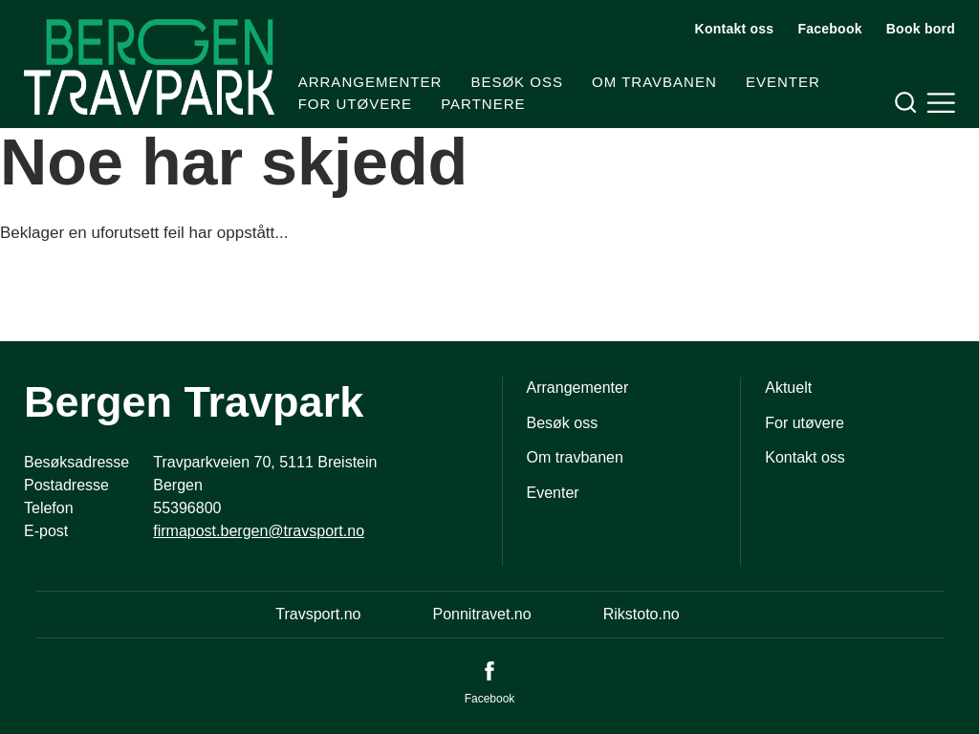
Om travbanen (654, 82)
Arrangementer (370, 82)
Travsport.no (317, 614)
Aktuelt (788, 387)
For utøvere (355, 104)
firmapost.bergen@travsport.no (258, 531)
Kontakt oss (734, 28)
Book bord (920, 28)
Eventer (783, 82)
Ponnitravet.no (481, 614)
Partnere (483, 104)
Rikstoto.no (641, 614)
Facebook (829, 28)
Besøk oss (516, 82)
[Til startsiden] (149, 67)
